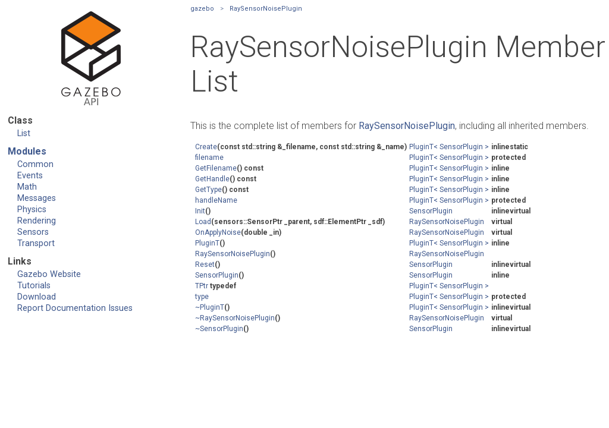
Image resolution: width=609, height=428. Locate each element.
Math (27, 187)
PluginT (207, 243)
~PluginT (209, 307)
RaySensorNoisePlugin (266, 8)
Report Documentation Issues (75, 308)
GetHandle (212, 179)
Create (206, 147)
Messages (36, 198)
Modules (27, 151)
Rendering (36, 221)
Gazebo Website (49, 274)
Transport (36, 243)
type (202, 296)
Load (203, 222)
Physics (31, 209)
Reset (205, 264)
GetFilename (216, 168)
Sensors (33, 232)
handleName (216, 200)
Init (200, 211)
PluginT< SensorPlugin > (449, 147)
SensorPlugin (431, 211)
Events (30, 176)
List (23, 133)
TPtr (201, 286)
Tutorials (34, 286)
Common (35, 164)
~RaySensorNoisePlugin (235, 318)
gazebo (202, 8)
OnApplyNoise (218, 232)
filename (209, 157)
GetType (208, 189)
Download (36, 297)
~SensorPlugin (219, 329)
